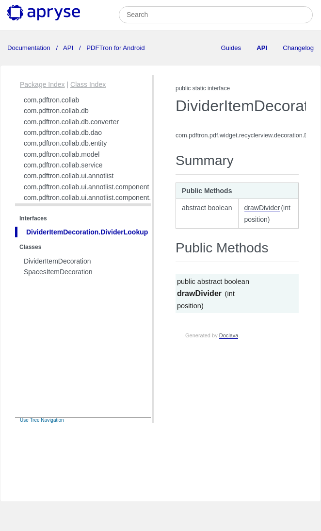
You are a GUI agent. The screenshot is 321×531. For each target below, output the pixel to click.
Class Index (88, 84)
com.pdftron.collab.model (61, 154)
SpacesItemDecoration (58, 272)
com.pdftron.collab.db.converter (71, 122)
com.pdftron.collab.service (63, 165)
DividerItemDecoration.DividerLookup (87, 232)
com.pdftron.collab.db (56, 111)
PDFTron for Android (115, 47)
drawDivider (262, 208)
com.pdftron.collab (51, 100)
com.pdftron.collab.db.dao (63, 132)
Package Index (42, 84)
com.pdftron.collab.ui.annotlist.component (86, 187)
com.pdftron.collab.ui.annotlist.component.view (94, 197)
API (68, 47)
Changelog (298, 47)
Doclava (229, 335)
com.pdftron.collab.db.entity (65, 143)
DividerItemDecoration (57, 261)
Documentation (29, 47)
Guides (231, 47)
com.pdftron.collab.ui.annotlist (68, 176)
